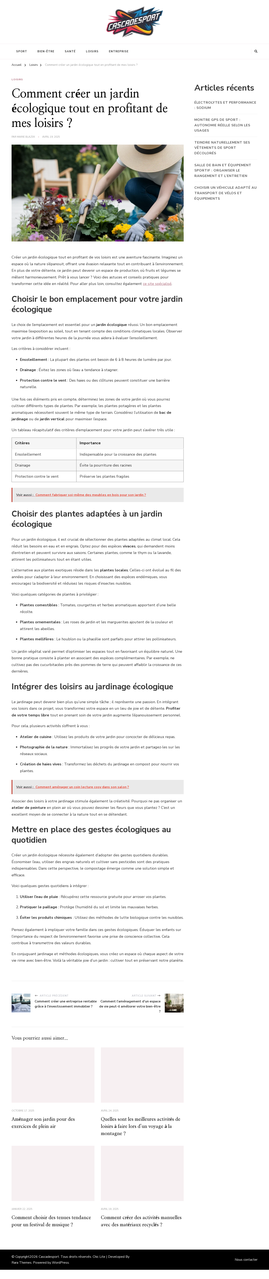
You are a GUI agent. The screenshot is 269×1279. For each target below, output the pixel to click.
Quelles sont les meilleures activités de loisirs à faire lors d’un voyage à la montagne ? (142, 1127)
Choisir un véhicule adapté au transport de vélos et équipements (225, 193)
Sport (21, 51)
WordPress (60, 1272)
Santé (70, 51)
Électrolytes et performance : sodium (225, 105)
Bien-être (45, 51)
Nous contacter (246, 1269)
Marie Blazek (26, 136)
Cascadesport (49, 1266)
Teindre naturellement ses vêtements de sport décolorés (222, 148)
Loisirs (92, 51)
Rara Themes (22, 1272)
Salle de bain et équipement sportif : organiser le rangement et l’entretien (222, 170)
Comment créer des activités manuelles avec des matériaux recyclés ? (133, 1226)
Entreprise (119, 51)
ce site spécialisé (157, 283)
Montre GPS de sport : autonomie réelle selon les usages (222, 125)
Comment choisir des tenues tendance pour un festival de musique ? (53, 1226)
